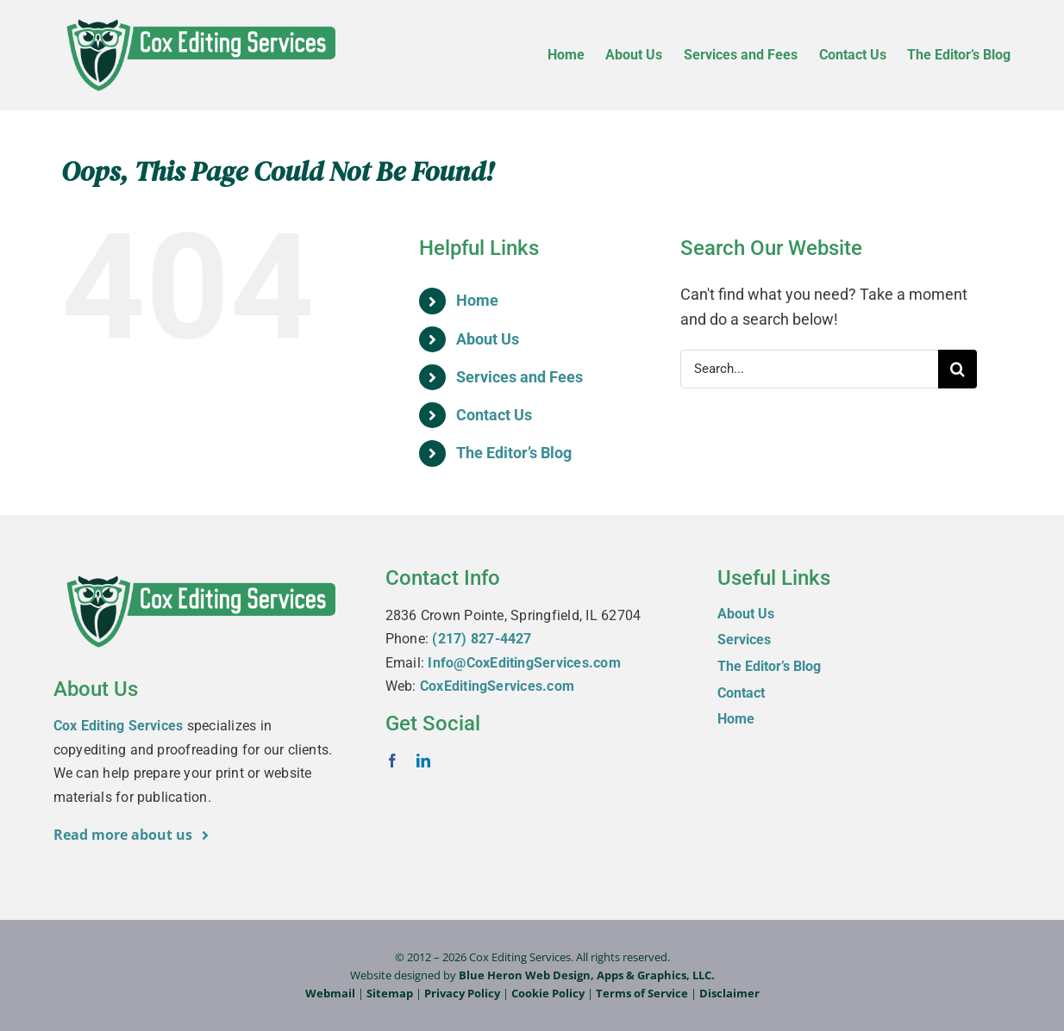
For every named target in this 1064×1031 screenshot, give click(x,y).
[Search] (957, 369)
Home (477, 300)
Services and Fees (519, 377)
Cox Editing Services (118, 725)
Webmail (330, 993)
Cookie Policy (548, 993)
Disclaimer (729, 993)
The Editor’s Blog (514, 453)
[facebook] (392, 760)
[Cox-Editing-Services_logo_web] (200, 18)
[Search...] (809, 369)
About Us (487, 339)
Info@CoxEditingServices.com (524, 663)
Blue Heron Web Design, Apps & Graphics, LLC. (587, 975)
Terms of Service (642, 993)
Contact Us (494, 415)
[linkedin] (423, 760)
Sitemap (389, 993)
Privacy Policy (462, 993)
